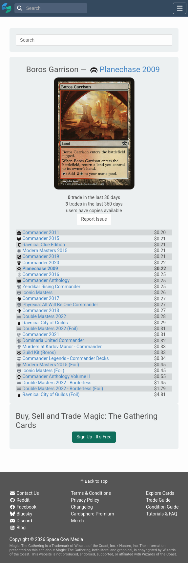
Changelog (82, 507)
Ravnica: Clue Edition (43, 244)
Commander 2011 (40, 232)
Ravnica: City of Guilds (45, 322)
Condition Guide (162, 507)
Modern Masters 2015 (44, 250)
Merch (77, 520)
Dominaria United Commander (53, 340)
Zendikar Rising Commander (51, 286)
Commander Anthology (46, 280)
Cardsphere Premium (92, 513)
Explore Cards (160, 493)
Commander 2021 (40, 334)
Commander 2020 (40, 262)
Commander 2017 (40, 298)
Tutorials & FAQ (161, 513)
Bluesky (21, 513)
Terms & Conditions (91, 493)
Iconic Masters (37, 292)
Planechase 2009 (129, 69)
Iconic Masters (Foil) (43, 370)
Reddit (20, 500)
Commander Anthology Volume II (56, 376)
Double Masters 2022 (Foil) (50, 328)
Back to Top (94, 481)
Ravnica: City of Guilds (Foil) (50, 394)
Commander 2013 (40, 310)
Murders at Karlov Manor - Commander (62, 346)
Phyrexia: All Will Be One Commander (60, 304)
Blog (18, 527)
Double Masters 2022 (44, 316)
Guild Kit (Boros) (39, 352)
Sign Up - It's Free (94, 436)
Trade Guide (158, 500)
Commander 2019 (40, 256)
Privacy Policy (85, 500)
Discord (21, 520)
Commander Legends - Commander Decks (65, 358)
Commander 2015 (40, 238)
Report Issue (94, 219)
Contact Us (24, 493)
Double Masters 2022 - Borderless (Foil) (62, 388)
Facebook (23, 507)
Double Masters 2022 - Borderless (57, 382)
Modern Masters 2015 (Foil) (50, 364)
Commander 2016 (40, 274)
